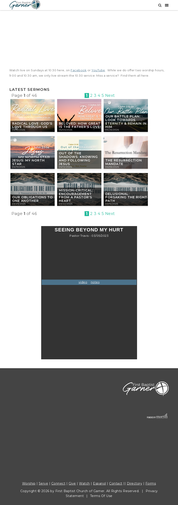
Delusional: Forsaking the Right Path (126, 197)
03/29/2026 (19, 204)
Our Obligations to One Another (32, 199)
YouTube (98, 70)
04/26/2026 (112, 130)
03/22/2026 (66, 204)
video (83, 282)
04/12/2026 (65, 167)
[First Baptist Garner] (24, 4)
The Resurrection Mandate (123, 162)
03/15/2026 (111, 204)
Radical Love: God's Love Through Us (32, 125)
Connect (58, 483)
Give (72, 483)
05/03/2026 (65, 130)
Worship (29, 483)
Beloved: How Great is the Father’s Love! (80, 125)
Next (110, 95)
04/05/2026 (112, 167)
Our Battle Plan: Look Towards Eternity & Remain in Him (126, 122)
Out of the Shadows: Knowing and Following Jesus (78, 158)
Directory (134, 483)
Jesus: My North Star (28, 162)
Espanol (99, 483)
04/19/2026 (18, 167)
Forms (150, 483)
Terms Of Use (101, 496)
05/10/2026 (18, 130)
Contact (115, 483)
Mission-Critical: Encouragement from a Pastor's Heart (76, 196)
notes (95, 282)
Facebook (79, 70)
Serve (43, 483)
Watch (84, 483)
